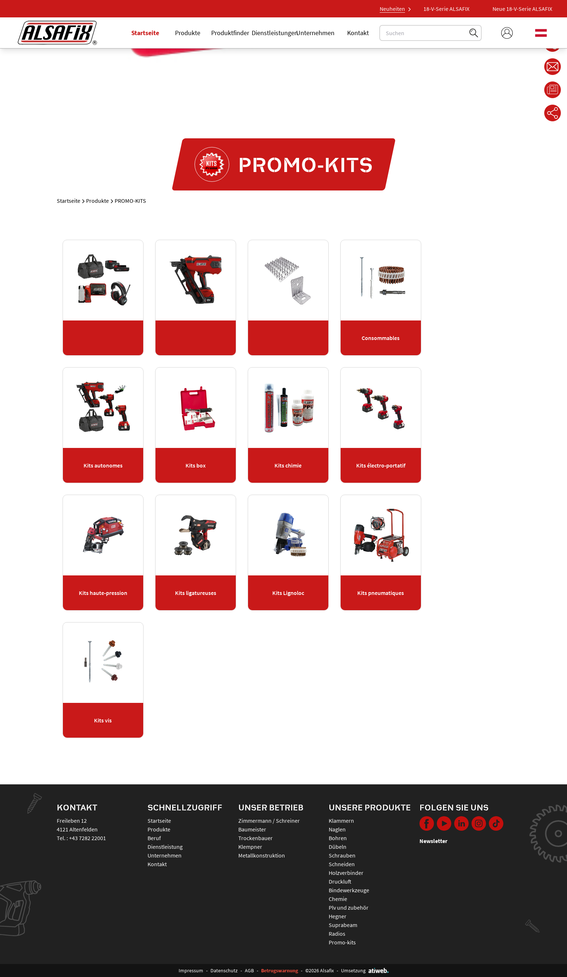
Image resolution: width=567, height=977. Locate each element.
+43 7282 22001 (87, 838)
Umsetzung (365, 970)
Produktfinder (230, 33)
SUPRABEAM (343, 924)
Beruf (154, 838)
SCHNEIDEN (342, 864)
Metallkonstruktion (261, 855)
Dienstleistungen (275, 33)
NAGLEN (337, 829)
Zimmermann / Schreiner (269, 820)
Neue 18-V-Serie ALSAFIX (444, 8)
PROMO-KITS (342, 942)
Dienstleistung (165, 846)
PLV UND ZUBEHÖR (348, 907)
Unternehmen (315, 33)
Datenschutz (224, 970)
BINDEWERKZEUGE (349, 890)
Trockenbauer (255, 838)
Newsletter (433, 840)
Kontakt (358, 33)
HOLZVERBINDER (346, 872)
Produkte (187, 33)
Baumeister (252, 829)
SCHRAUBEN (342, 855)
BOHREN (338, 838)
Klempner (250, 846)
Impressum (191, 970)
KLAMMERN (341, 820)
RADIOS (337, 933)
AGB (249, 970)
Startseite (145, 33)
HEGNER (337, 916)
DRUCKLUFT (340, 881)
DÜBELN (337, 846)
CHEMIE (338, 898)
